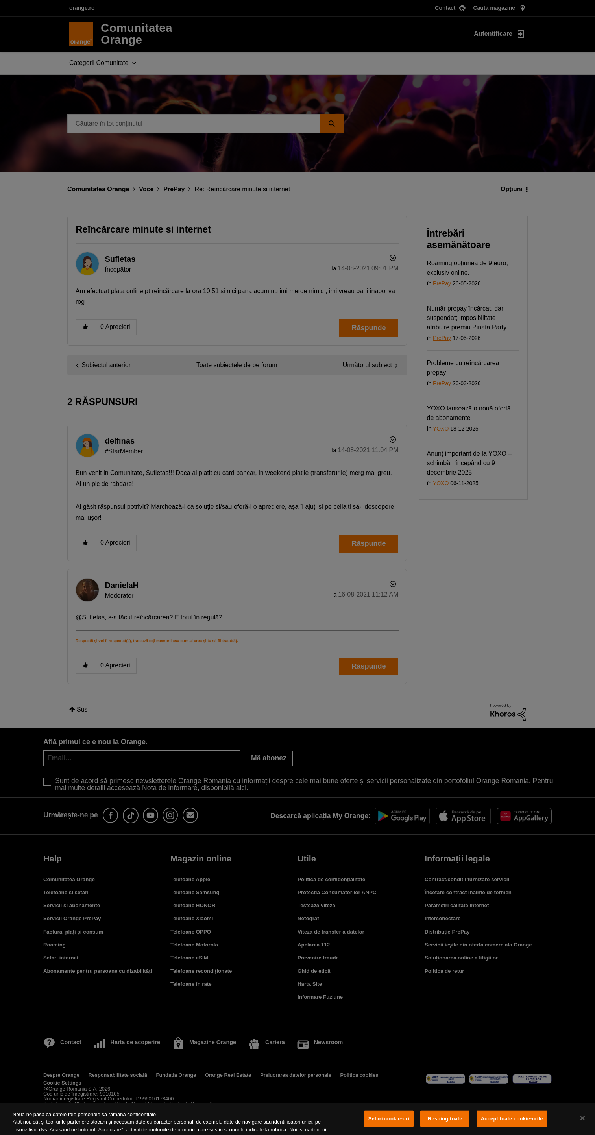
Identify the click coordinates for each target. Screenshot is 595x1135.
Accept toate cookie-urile (512, 1119)
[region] (297, 1119)
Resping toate (445, 1119)
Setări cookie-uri (388, 1119)
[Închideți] (582, 1118)
